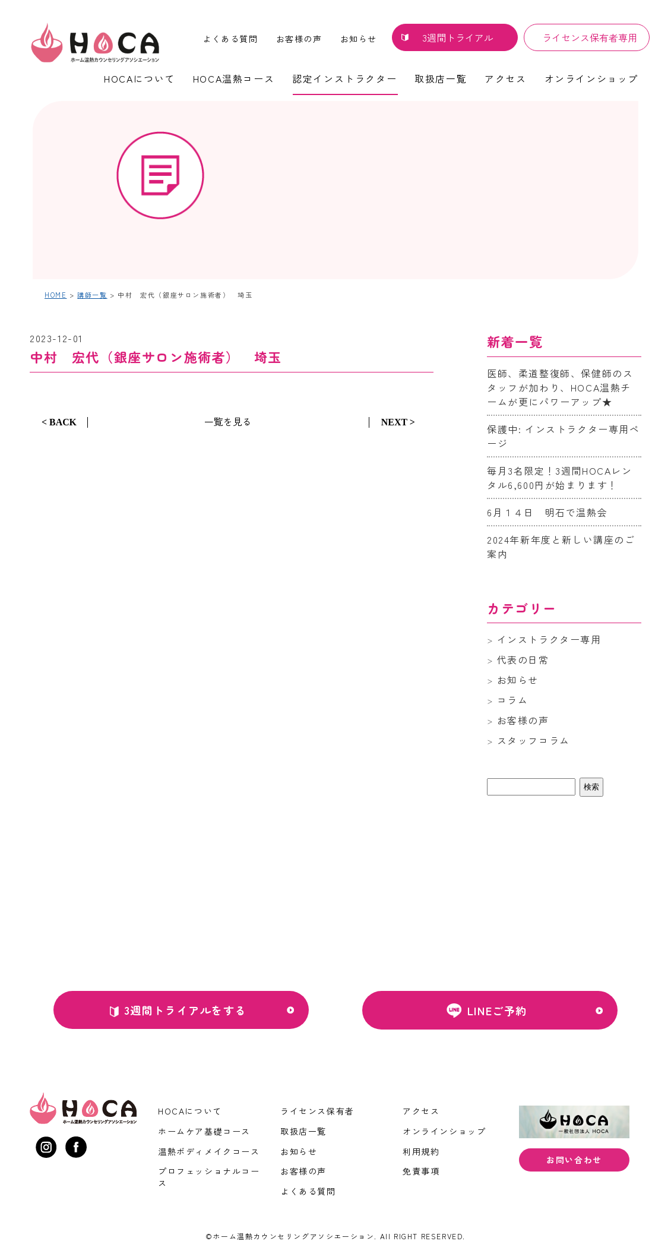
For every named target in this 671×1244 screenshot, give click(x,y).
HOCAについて (139, 78)
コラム (512, 700)
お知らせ (358, 39)
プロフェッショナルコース (209, 1177)
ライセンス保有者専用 (589, 37)
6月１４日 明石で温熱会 (547, 512)
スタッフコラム (533, 740)
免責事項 (421, 1171)
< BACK (59, 422)
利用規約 (421, 1151)
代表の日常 (523, 659)
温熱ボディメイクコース (209, 1151)
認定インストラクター (344, 78)
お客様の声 (299, 39)
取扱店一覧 (440, 78)
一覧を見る (228, 421)
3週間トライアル (457, 37)
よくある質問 (230, 39)
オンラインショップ (591, 78)
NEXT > (398, 422)
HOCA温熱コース (233, 78)
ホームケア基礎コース (204, 1131)
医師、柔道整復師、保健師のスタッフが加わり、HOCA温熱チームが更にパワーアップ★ (560, 387)
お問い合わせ (574, 1160)
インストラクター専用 (549, 639)
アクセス (505, 78)
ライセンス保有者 (317, 1111)
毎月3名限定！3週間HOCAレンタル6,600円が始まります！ (559, 477)
